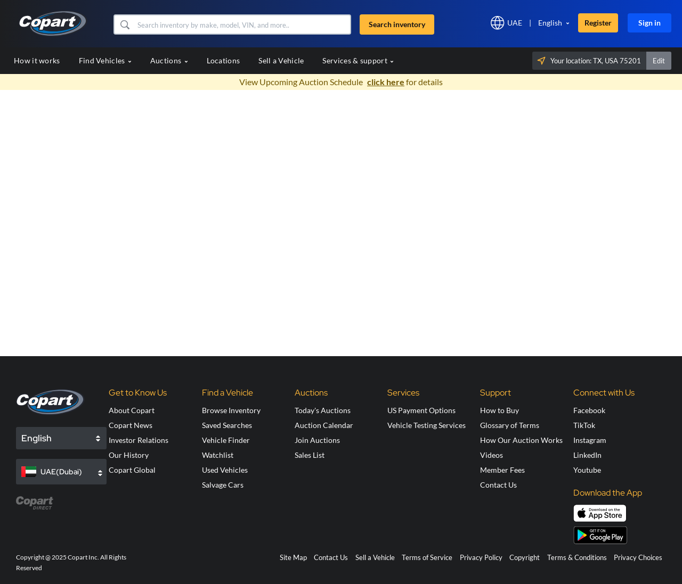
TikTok (584, 425)
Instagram (589, 440)
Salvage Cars (222, 484)
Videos (491, 454)
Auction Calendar (324, 425)
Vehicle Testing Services (426, 425)
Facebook (589, 410)
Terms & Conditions (577, 557)
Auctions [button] (169, 60)
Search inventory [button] (397, 24)
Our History (129, 454)
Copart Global (132, 469)
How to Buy (499, 410)
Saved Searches (227, 425)
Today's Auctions (323, 410)
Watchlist (217, 454)
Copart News (130, 425)
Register (598, 22)
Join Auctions (317, 440)
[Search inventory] (243, 24)
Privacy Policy (481, 557)
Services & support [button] (358, 60)
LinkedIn (587, 454)
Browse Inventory (231, 410)
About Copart (132, 410)
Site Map (293, 557)
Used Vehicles (225, 469)
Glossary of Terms (509, 425)
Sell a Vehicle (281, 60)
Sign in (649, 22)
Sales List (309, 454)
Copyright (524, 557)
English (550, 22)
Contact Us (498, 484)
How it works (37, 60)
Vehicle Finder (226, 440)
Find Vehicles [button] (105, 60)
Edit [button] (659, 60)
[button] (124, 24)
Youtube (587, 469)
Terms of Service (427, 557)
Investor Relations (138, 440)
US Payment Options (421, 410)
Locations (223, 60)
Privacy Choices (638, 557)
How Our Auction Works (521, 440)
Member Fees (502, 469)
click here (385, 82)
